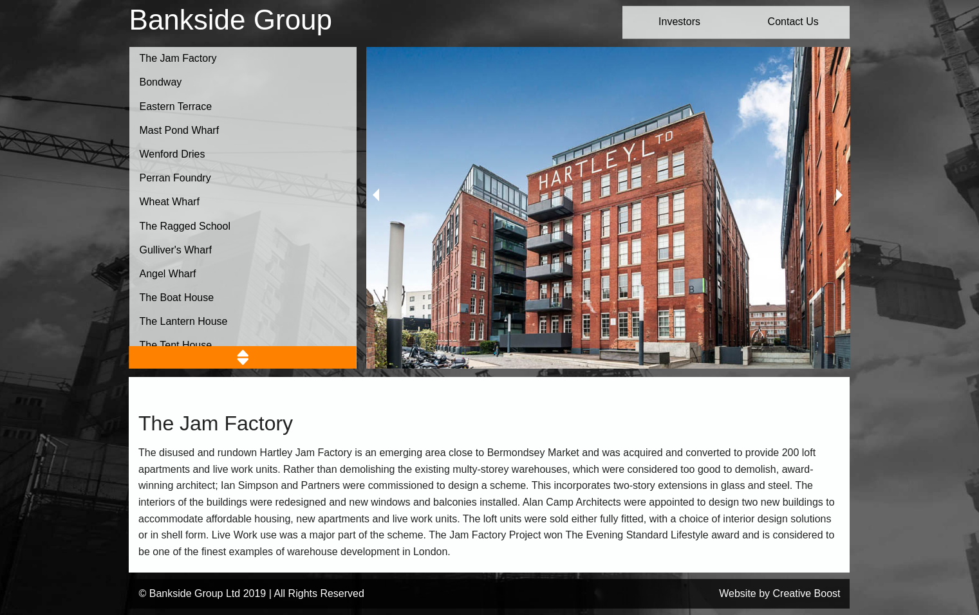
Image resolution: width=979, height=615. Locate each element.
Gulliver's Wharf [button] (176, 249)
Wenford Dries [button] (172, 154)
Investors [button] (679, 21)
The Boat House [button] (177, 297)
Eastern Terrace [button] (176, 106)
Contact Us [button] (793, 21)
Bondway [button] (161, 82)
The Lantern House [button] (184, 321)
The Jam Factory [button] (178, 58)
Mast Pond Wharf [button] (179, 130)
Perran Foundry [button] (175, 177)
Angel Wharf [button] (168, 273)
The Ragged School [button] (185, 226)
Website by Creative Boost (779, 593)
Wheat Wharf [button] (170, 201)
